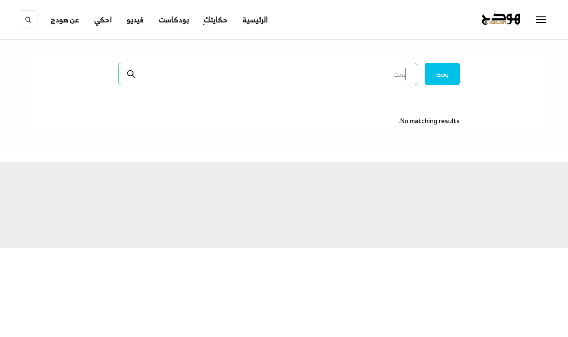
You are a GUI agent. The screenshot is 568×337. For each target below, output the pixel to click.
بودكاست (174, 19)
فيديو (135, 19)
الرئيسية (255, 19)
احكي (102, 19)
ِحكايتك (216, 19)
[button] (65, 19)
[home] (520, 19)
